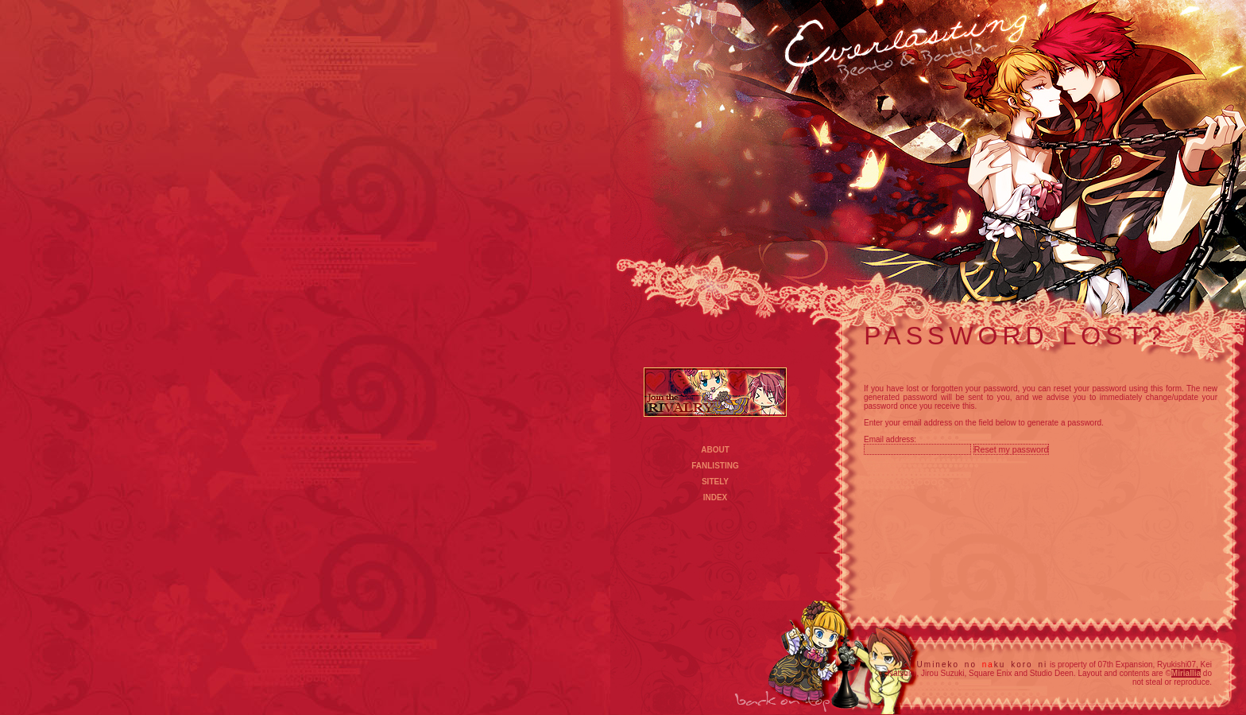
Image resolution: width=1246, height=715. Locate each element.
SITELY (715, 481)
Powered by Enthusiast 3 (1040, 467)
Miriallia (1186, 673)
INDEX (715, 497)
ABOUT (715, 449)
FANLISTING (714, 465)
